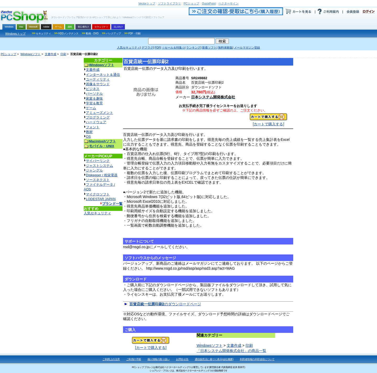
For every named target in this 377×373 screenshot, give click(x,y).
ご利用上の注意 (111, 359)
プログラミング (98, 117)
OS (88, 136)
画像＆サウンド (98, 84)
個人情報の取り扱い (158, 359)
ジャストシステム (99, 166)
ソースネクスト (98, 180)
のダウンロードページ (165, 304)
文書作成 (50, 54)
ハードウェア (96, 122)
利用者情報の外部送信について (257, 359)
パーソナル (94, 93)
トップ (146, 3)
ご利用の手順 (133, 359)
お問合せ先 (182, 359)
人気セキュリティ (97, 213)
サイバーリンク (98, 161)
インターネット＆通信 (103, 75)
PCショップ (8, 54)
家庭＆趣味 (94, 98)
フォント (92, 127)
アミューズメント (99, 113)
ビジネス (92, 89)
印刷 (63, 54)
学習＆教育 (94, 103)
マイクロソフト (98, 194)
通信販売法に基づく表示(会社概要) (214, 359)
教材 (89, 132)
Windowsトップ (15, 33)
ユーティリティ (98, 79)
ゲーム (91, 108)
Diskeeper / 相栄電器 (102, 175)
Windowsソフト (30, 54)
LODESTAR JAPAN (101, 199)
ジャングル (94, 170)
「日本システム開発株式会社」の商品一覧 (231, 351)
